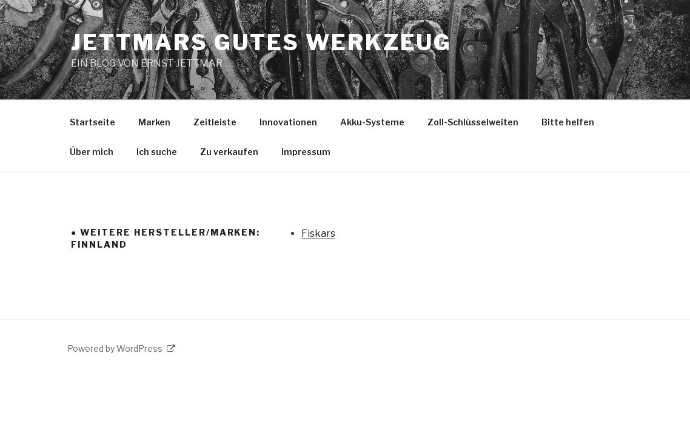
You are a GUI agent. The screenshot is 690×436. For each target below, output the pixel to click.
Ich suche (156, 152)
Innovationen (288, 122)
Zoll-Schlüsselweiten (472, 122)
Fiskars (318, 233)
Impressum (305, 152)
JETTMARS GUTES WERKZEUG (261, 42)
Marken (154, 122)
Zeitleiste (214, 122)
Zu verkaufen (229, 152)
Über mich (91, 152)
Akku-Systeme (372, 122)
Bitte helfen (567, 122)
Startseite (92, 122)
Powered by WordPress (121, 348)
